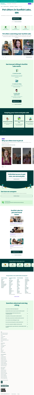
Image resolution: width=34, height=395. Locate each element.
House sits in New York (3, 372)
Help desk (2, 337)
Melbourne (18, 281)
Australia (26, 281)
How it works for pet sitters (4, 334)
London (18, 279)
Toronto (18, 287)
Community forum (3, 345)
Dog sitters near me (3, 357)
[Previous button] (3, 167)
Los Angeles (10, 281)
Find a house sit (14, 3)
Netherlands (26, 288)
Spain (25, 285)
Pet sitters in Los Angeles (4, 361)
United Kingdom (27, 280)
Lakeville (2, 279)
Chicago (10, 289)
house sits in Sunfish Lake (18, 21)
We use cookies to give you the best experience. (9, 1)
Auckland (18, 288)
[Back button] (3, 57)
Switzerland (26, 292)
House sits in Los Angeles (4, 373)
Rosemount (2, 286)
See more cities (19, 293)
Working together (3, 352)
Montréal (18, 292)
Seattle (10, 282)
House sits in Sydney (3, 374)
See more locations (12, 294)
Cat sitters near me (3, 356)
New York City (11, 280)
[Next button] (5, 57)
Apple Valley (2, 281)
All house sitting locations (4, 378)
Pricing (2, 335)
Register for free (17, 18)
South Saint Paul (3, 285)
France (26, 286)
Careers (2, 347)
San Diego (10, 288)
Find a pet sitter (9, 3)
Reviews (2, 341)
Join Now (29, 3)
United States (27, 279)
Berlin (18, 286)
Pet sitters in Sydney (3, 362)
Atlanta (10, 293)
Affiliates (2, 351)
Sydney (18, 280)
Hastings (2, 287)
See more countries (28, 293)
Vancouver (18, 285)
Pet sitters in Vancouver (4, 364)
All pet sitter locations (3, 365)
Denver (10, 286)
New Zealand (26, 287)
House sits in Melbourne (4, 375)
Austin (10, 287)
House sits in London (3, 371)
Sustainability (2, 346)
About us (2, 344)
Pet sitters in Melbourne (4, 363)
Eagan (2, 280)
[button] (6, 156)
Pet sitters (2, 355)
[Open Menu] (32, 4)
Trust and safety (3, 336)
